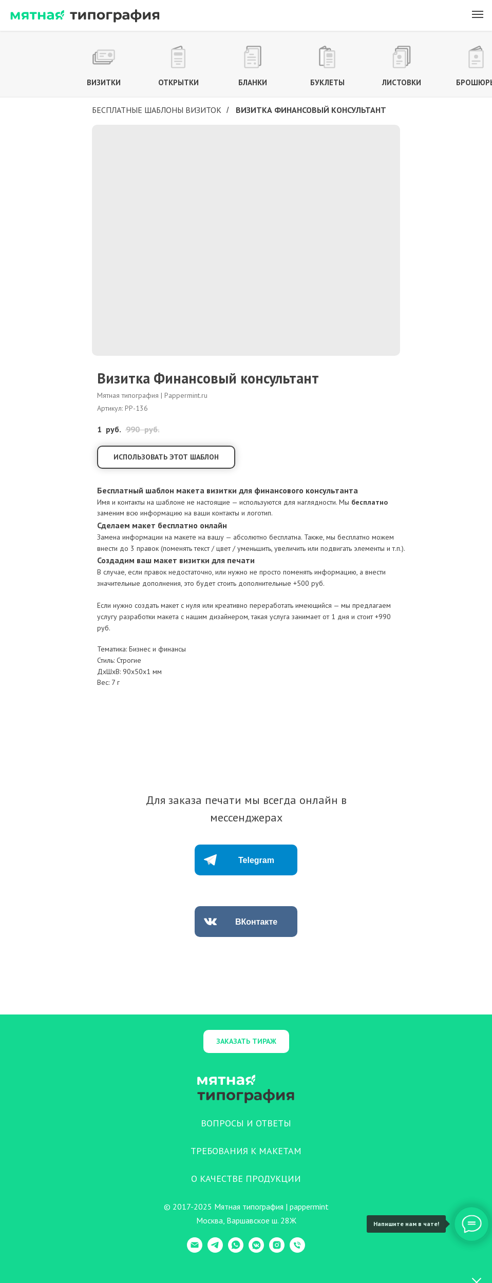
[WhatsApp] (235, 1250)
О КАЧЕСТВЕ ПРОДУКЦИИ (246, 1178)
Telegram (256, 860)
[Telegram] (215, 1250)
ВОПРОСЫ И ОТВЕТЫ (246, 1123)
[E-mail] (194, 1250)
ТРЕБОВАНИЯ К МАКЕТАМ (246, 1151)
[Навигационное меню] (477, 14)
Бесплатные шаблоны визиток (156, 110)
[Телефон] (297, 1250)
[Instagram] (277, 1250)
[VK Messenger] (256, 1250)
